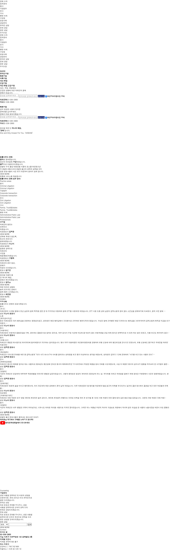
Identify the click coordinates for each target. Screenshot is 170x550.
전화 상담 (3, 27)
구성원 (2, 18)
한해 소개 (3, 1)
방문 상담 (3, 30)
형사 (1, 6)
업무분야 (3, 3)
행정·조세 (3, 15)
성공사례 (3, 20)
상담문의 (3, 23)
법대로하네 (9, 422)
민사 (1, 11)
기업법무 (3, 8)
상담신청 (41, 96)
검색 (29, 524)
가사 (1, 13)
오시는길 (3, 32)
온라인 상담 (4, 25)
